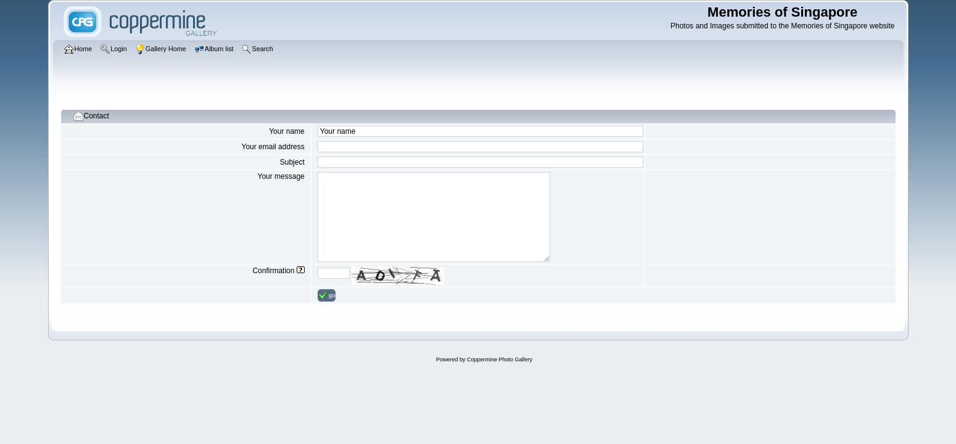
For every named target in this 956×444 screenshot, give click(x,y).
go (327, 295)
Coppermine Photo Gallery (499, 359)
